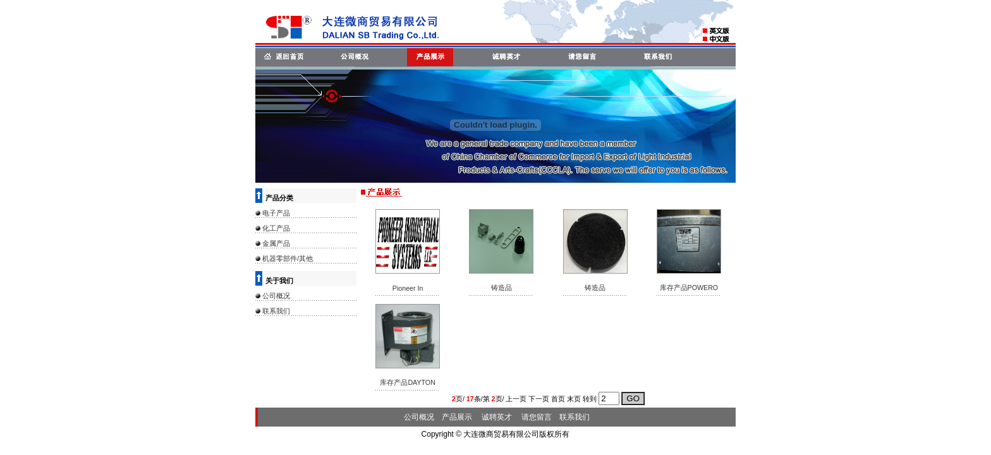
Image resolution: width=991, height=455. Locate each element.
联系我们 (276, 311)
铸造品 (501, 287)
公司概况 (276, 296)
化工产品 (276, 228)
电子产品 (276, 213)
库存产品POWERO (689, 287)
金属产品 (276, 243)
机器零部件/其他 (287, 258)
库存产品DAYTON (407, 382)
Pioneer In (407, 288)
